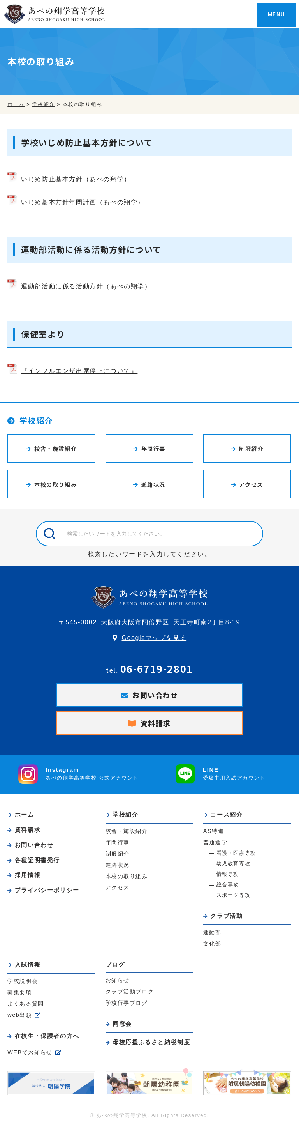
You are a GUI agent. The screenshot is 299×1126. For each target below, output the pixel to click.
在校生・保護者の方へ (47, 1034)
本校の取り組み (55, 484)
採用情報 (28, 873)
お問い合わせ (155, 695)
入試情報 (28, 963)
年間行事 (153, 448)
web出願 (19, 1014)
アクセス (251, 484)
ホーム (25, 814)
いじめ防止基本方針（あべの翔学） (76, 179)
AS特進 (213, 830)
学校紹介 (36, 420)
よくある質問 (25, 1002)
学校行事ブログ (127, 1002)
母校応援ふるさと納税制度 (151, 1041)
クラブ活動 (227, 915)
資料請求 (156, 723)
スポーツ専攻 (233, 895)
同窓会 (122, 1023)
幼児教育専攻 (233, 863)
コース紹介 (227, 814)
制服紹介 (251, 448)
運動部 (212, 931)
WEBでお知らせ (30, 1051)
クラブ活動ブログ (130, 991)
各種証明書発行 (37, 859)
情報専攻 (227, 874)
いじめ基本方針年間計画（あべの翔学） (82, 202)
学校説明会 (22, 980)
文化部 (212, 943)
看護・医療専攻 (236, 853)
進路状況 (153, 484)
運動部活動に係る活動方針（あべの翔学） (86, 286)
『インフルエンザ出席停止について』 (79, 371)
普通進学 (215, 842)
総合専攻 (227, 884)
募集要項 (19, 991)
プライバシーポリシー (47, 888)
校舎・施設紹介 (55, 448)
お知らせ (118, 979)
